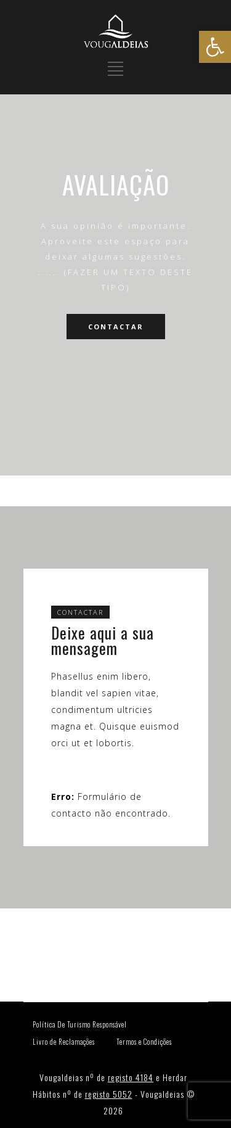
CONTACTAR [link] (116, 326)
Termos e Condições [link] (144, 1042)
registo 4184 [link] (130, 1077)
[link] (215, 47)
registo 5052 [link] (108, 1093)
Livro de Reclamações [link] (64, 1042)
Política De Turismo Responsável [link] (80, 1024)
